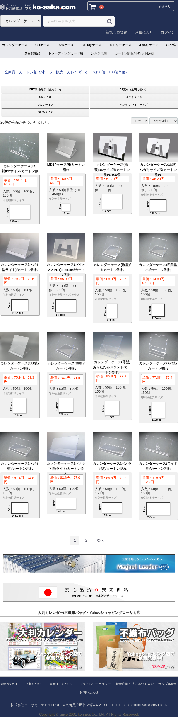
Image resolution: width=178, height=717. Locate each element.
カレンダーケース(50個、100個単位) (97, 72)
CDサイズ (45, 97)
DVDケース (65, 45)
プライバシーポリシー (95, 684)
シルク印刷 (99, 53)
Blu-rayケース (91, 45)
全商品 (10, 72)
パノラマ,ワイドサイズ (134, 104)
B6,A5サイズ (45, 112)
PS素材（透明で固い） (134, 89)
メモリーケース (120, 45)
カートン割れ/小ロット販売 (134, 53)
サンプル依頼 (167, 684)
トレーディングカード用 (65, 53)
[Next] (100, 540)
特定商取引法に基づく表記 (135, 684)
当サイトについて (62, 684)
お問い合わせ (89, 692)
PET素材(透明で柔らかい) (45, 89)
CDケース (42, 45)
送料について (35, 684)
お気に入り (144, 32)
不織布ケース (148, 45)
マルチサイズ (45, 104)
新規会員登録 (116, 32)
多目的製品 (32, 53)
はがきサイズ (134, 97)
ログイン (168, 32)
